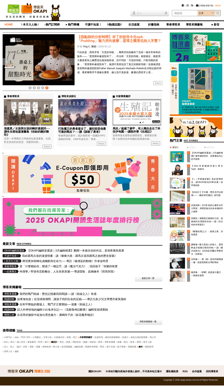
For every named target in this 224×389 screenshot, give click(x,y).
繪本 (141, 347)
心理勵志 (37, 337)
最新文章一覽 (148, 278)
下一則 (71, 61)
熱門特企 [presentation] (210, 147)
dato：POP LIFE (22, 337)
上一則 (6, 61)
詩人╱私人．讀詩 (12, 347)
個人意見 (21, 342)
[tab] (174, 147)
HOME (9, 24)
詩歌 (25, 347)
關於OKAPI (95, 371)
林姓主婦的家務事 (139, 337)
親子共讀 (111, 347)
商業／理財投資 (73, 342)
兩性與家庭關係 (112, 337)
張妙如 (93, 342)
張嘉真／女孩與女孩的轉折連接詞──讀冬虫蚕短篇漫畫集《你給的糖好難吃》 (27, 131)
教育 (100, 342)
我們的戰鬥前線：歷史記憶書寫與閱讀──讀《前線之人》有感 (58, 293)
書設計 (54, 342)
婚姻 (85, 342)
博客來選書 (110, 342)
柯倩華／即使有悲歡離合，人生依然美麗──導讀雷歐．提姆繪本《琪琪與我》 (68, 271)
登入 (137, 13)
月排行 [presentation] (192, 147)
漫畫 (38, 347)
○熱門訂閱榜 (52, 24)
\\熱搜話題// (114, 24)
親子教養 (121, 347)
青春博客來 (173, 24)
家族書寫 (31, 342)
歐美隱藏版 (67, 347)
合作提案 (197, 371)
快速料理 (98, 337)
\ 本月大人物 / (29, 24)
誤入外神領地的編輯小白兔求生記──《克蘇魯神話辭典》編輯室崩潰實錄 (62, 309)
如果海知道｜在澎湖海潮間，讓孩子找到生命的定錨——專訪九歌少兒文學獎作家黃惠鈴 (71, 299)
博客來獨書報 (194, 24)
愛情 (139, 342)
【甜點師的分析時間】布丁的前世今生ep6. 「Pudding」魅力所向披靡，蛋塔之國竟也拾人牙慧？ (119, 39)
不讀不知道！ (93, 24)
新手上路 (147, 342)
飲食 (132, 342)
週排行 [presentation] (175, 147)
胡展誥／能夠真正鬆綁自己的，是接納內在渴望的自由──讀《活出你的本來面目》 (207, 221)
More (158, 83)
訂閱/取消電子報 (204, 6)
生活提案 (134, 24)
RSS (185, 371)
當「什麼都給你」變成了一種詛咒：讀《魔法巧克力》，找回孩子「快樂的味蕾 (69, 266)
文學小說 (47, 337)
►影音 (215, 24)
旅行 (47, 342)
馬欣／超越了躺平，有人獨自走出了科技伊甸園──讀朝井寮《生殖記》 (136, 130)
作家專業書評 (86, 337)
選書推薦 (132, 347)
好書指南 (153, 24)
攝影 (17, 351)
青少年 (153, 337)
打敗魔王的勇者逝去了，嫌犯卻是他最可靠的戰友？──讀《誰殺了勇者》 (82, 130)
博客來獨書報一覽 (148, 321)
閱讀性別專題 (91, 347)
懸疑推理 (149, 347)
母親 (69, 337)
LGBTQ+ (8, 337)
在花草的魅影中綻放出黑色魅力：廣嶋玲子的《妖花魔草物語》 (56, 314)
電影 (32, 347)
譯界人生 (8, 351)
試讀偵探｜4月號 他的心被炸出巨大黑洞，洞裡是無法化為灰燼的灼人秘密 (207, 208)
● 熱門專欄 (72, 24)
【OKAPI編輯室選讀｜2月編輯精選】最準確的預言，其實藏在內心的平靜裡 (207, 156)
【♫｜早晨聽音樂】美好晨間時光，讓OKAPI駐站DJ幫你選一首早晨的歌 (207, 182)
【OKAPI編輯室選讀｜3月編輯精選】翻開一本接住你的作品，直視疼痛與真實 (75, 250)
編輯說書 (79, 347)
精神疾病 (47, 347)
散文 (126, 342)
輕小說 (56, 347)
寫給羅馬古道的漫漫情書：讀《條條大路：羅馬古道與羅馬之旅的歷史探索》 (69, 255)
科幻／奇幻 (9, 342)
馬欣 (62, 342)
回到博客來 (212, 371)
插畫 (119, 342)
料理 (40, 342)
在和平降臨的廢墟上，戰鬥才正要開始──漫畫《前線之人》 (57, 304)
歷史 (102, 347)
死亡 (75, 337)
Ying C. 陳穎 (89, 46)
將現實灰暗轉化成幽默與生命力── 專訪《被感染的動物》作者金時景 (65, 261)
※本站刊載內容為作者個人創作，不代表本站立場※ (134, 371)
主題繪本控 (59, 337)
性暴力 (125, 337)
